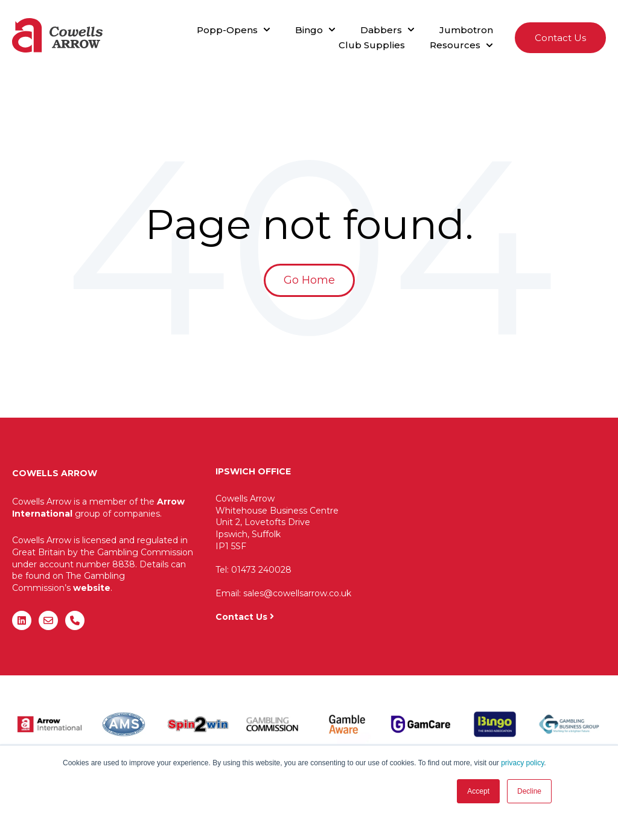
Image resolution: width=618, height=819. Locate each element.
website (91, 587)
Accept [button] (478, 791)
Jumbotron (466, 30)
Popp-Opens (227, 30)
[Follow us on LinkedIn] (21, 620)
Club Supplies (372, 45)
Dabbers (381, 30)
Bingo (309, 30)
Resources (455, 45)
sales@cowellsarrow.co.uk (297, 593)
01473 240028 (261, 569)
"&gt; (487, 541)
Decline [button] (529, 791)
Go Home (309, 280)
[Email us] (48, 620)
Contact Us (560, 37)
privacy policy (522, 763)
